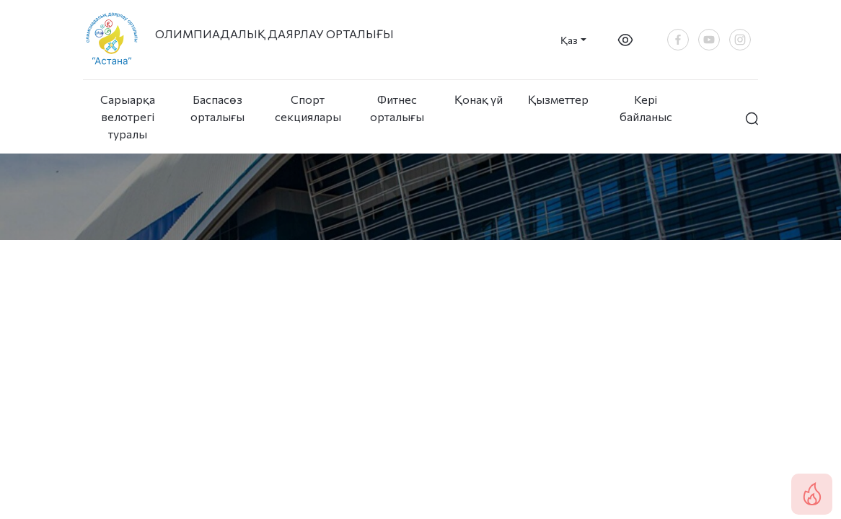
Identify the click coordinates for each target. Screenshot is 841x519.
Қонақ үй (478, 99)
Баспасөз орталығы (217, 107)
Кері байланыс (646, 107)
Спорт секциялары (307, 107)
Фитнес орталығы (397, 107)
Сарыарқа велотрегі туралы (127, 116)
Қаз (569, 40)
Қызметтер (558, 99)
